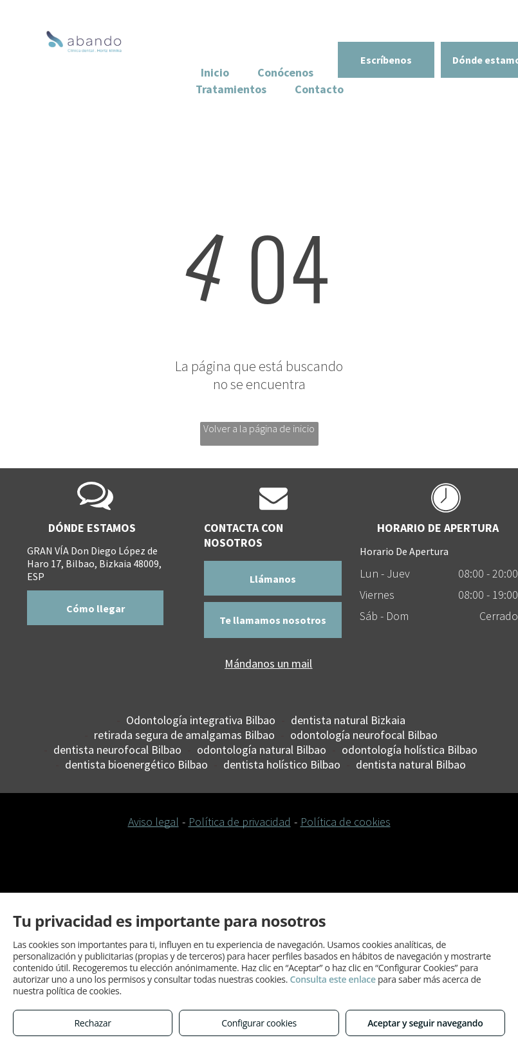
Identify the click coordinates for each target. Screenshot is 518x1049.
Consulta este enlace (332, 979)
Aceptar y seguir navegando (425, 1023)
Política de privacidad (240, 821)
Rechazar (93, 1023)
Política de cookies (346, 821)
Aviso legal (153, 821)
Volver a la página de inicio (259, 428)
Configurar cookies (259, 1023)
